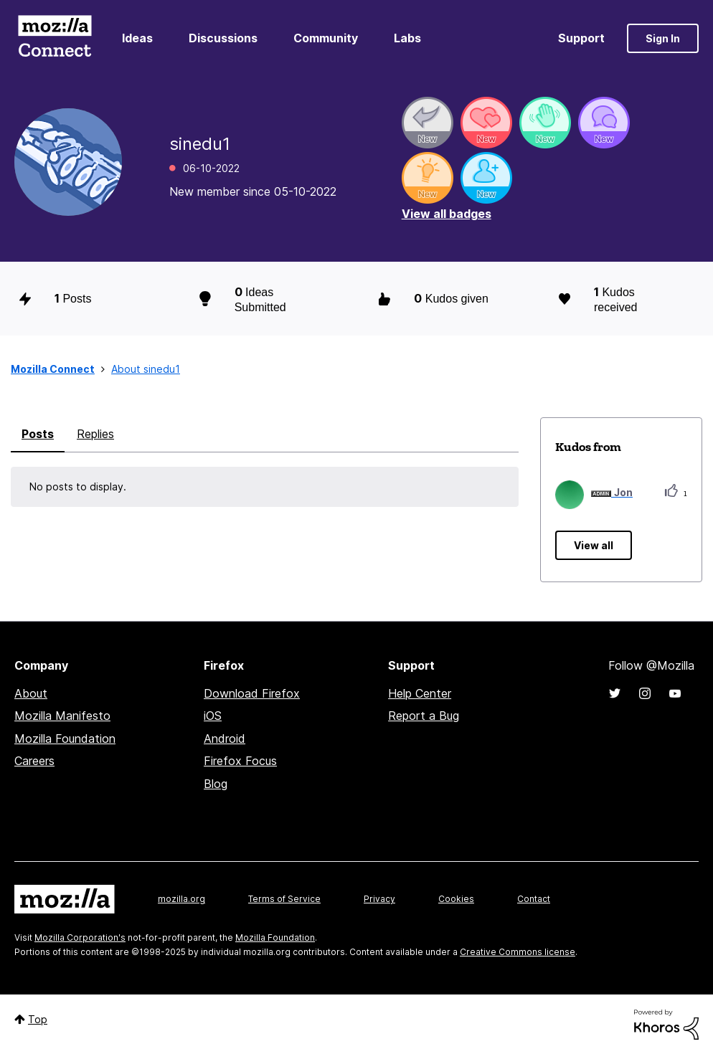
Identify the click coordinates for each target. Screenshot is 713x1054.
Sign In (663, 38)
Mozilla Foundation (64, 738)
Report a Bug (423, 715)
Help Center (419, 693)
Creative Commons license (517, 951)
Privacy (379, 898)
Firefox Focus (240, 761)
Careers (34, 761)
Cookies (456, 898)
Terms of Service (284, 898)
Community (325, 38)
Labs (407, 38)
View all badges (446, 213)
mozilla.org (181, 898)
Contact (533, 898)
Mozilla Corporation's (80, 937)
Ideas (137, 38)
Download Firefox (252, 693)
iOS (213, 715)
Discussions (223, 38)
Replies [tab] (95, 434)
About (30, 693)
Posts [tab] (38, 434)
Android (224, 738)
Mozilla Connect (54, 38)
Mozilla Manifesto (62, 715)
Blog (215, 784)
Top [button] (37, 1019)
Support (581, 38)
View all (593, 545)
